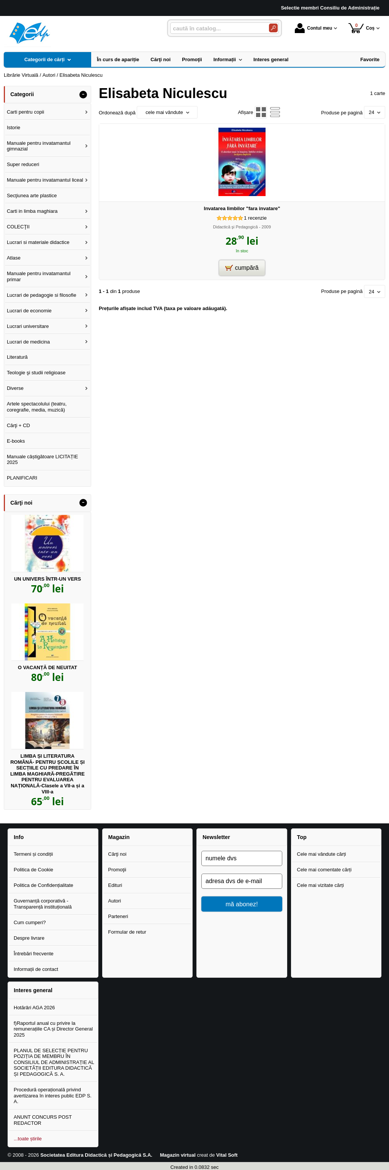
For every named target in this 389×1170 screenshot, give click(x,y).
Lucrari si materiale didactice (38, 242)
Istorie (13, 127)
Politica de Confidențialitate (43, 885)
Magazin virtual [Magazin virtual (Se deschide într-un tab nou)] (178, 1155)
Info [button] (19, 837)
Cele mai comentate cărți (324, 869)
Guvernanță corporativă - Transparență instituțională (43, 904)
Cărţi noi (117, 854)
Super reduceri (23, 164)
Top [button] (302, 837)
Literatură (17, 357)
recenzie (255, 218)
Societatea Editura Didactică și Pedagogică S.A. (96, 1155)
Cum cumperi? (30, 922)
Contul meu (313, 28)
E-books (16, 441)
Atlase (14, 258)
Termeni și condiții (33, 854)
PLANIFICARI (22, 478)
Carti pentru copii (25, 112)
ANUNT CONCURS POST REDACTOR (43, 1120)
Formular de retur (127, 932)
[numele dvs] (241, 858)
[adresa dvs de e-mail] (241, 881)
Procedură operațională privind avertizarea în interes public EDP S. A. (53, 1095)
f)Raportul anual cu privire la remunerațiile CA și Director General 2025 (53, 1029)
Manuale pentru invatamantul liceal (45, 180)
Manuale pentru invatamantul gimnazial (39, 146)
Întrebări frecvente (34, 953)
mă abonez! (242, 904)
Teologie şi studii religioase (36, 372)
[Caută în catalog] (273, 28)
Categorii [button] (22, 94)
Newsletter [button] (216, 837)
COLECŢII (18, 227)
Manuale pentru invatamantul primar (39, 276)
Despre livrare (29, 938)
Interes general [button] (33, 990)
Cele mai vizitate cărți (320, 885)
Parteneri (118, 916)
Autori (114, 901)
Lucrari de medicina (28, 342)
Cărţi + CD (18, 425)
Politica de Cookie (33, 869)
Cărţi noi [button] (21, 503)
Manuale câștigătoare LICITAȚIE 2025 (42, 459)
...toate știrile (28, 1139)
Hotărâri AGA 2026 (34, 1007)
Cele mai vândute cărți (321, 854)
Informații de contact (36, 969)
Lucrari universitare (28, 326)
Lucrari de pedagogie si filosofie (41, 295)
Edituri (115, 885)
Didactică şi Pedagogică (235, 227)
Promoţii (117, 869)
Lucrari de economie (29, 310)
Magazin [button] (119, 837)
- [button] (83, 94)
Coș (361, 28)
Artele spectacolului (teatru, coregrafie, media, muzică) (37, 407)
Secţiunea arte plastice (32, 195)
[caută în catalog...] (216, 28)
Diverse (15, 388)
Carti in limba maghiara (32, 211)
